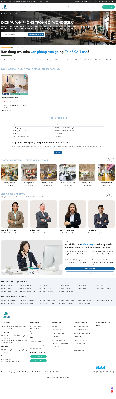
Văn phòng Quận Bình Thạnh (104, 301)
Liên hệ (95, 1)
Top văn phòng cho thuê (81, 359)
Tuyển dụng (84, 1)
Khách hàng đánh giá (59, 352)
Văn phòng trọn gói (36, 7)
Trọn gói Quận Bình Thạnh (47, 321)
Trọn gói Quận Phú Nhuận (66, 321)
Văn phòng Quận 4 (64, 297)
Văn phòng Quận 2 (26, 297)
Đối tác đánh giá (57, 356)
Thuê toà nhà (44, 390)
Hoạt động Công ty (58, 367)
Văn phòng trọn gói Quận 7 (105, 318)
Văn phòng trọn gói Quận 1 (10, 318)
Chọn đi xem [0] (103, 1)
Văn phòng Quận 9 (26, 300)
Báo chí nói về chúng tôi (59, 359)
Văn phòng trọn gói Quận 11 (29, 321)
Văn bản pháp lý (79, 356)
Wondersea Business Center (12, 100)
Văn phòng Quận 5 (84, 297)
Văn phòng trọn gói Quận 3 (48, 318)
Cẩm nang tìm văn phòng (82, 344)
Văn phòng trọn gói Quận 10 (10, 321)
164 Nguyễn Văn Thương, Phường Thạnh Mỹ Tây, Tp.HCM (35, 1)
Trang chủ (4, 390)
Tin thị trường (78, 375)
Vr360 (65, 390)
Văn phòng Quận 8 (7, 300)
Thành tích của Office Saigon (61, 363)
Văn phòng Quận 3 (45, 297)
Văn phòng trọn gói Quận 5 (86, 318)
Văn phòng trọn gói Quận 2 (29, 318)
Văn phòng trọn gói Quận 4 (67, 318)
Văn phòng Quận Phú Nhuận (8, 307)
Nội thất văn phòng (81, 7)
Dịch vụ (94, 7)
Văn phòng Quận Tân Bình (28, 306)
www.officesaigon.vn (64, 395)
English (111, 1)
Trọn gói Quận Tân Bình (85, 321)
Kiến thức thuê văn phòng (82, 348)
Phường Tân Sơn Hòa (18, 108)
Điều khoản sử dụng (36, 369)
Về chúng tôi (77, 1)
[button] (113, 164)
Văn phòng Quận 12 (84, 300)
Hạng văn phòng (51, 7)
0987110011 (5, 1)
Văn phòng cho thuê (19, 7)
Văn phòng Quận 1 (7, 297)
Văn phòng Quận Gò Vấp (47, 306)
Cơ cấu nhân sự (57, 348)
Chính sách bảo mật (36, 361)
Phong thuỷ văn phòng (81, 367)
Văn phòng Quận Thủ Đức (66, 306)
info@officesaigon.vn (15, 1)
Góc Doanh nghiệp (80, 371)
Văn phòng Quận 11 (64, 300)
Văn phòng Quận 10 (45, 300)
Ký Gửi (90, 1)
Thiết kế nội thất (55, 390)
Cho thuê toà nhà (66, 7)
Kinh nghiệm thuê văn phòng (83, 352)
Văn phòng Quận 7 (103, 297)
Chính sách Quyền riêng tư (38, 365)
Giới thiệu (55, 344)
